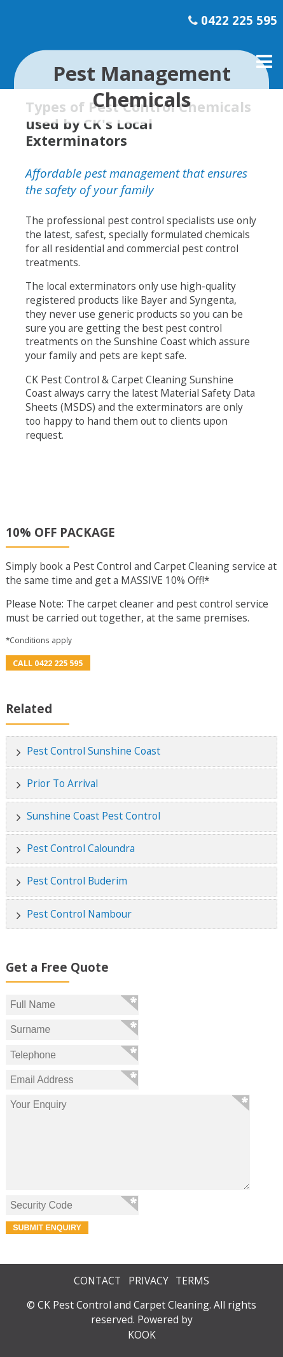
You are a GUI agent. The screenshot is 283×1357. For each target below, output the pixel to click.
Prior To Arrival (62, 783)
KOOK (142, 1335)
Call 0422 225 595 (48, 663)
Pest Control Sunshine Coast (93, 751)
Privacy (148, 1281)
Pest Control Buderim (77, 881)
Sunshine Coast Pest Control (93, 816)
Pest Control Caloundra (81, 848)
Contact (97, 1281)
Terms (192, 1281)
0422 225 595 (239, 20)
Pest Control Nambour (79, 914)
